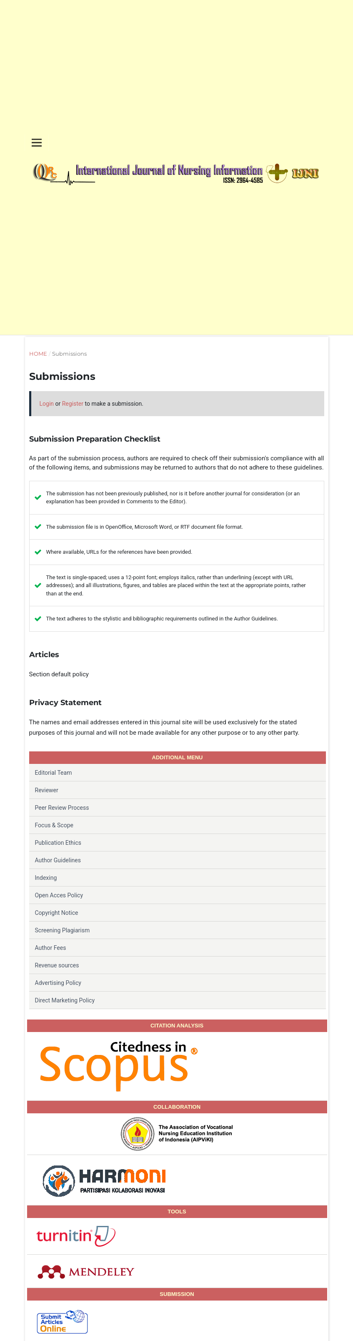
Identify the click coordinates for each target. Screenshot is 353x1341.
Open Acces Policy (59, 895)
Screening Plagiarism (62, 930)
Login (47, 403)
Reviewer (46, 790)
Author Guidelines (58, 860)
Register (72, 403)
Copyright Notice (56, 912)
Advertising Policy (58, 982)
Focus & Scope (54, 825)
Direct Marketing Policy (65, 1000)
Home (38, 353)
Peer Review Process (62, 807)
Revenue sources (57, 965)
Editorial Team (53, 772)
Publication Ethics (58, 842)
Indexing (46, 877)
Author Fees (50, 947)
